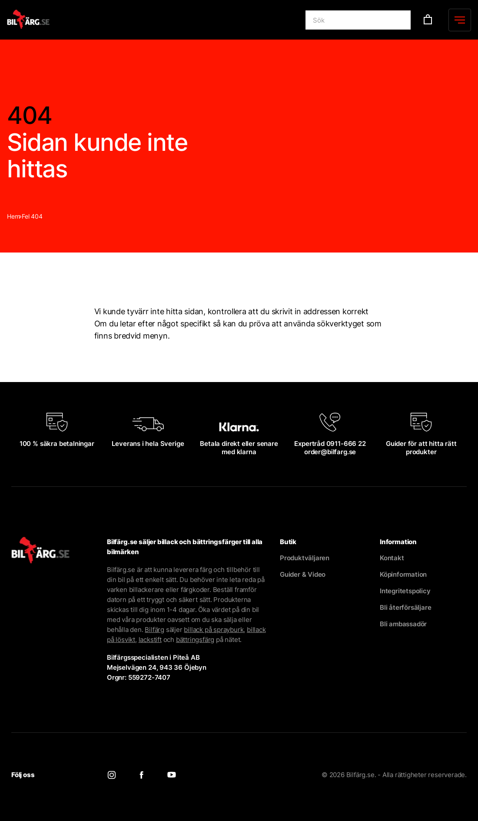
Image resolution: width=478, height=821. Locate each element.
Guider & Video (302, 574)
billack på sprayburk (213, 629)
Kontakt (392, 558)
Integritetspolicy (405, 591)
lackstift (150, 639)
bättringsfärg (195, 639)
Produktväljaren (304, 558)
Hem (13, 216)
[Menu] (459, 20)
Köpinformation (403, 574)
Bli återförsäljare (405, 607)
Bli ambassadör (403, 624)
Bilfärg (154, 629)
